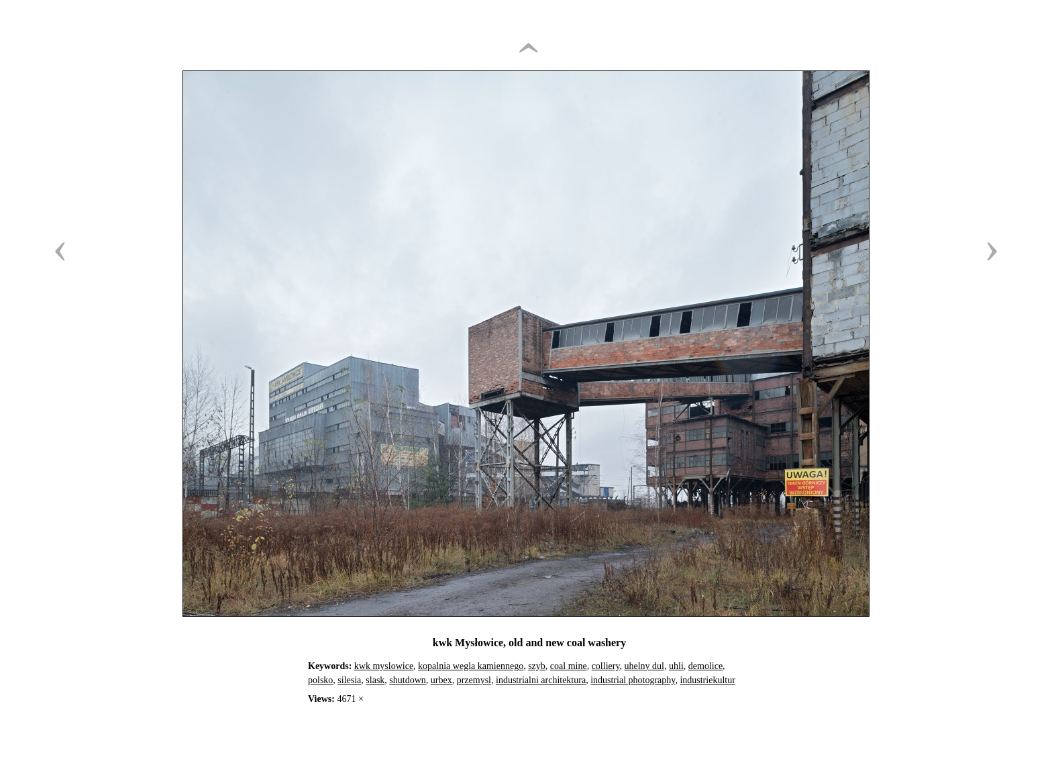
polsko (320, 680)
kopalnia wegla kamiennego (470, 666)
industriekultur (707, 680)
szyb (536, 666)
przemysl (474, 680)
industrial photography (632, 680)
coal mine (568, 666)
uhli (676, 666)
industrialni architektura (541, 680)
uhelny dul (645, 666)
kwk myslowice (383, 666)
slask (375, 680)
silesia (349, 680)
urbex (441, 680)
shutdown (407, 680)
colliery (606, 666)
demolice (705, 666)
